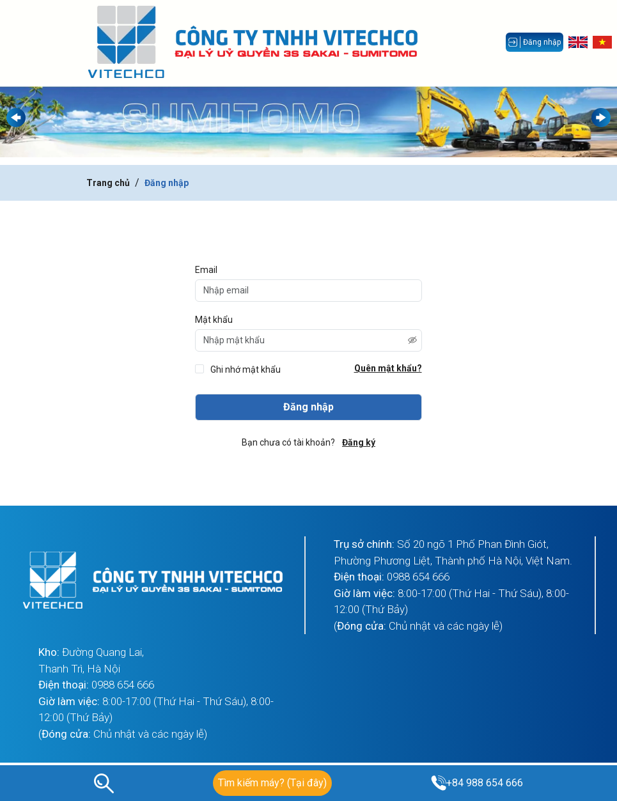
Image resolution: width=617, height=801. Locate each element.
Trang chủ (108, 183)
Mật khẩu (214, 320)
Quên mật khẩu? (388, 368)
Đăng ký (358, 442)
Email (206, 270)
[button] (601, 117)
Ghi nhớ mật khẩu (245, 369)
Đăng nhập (166, 183)
